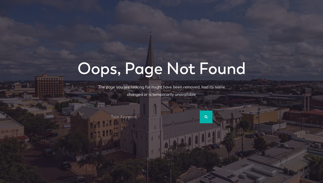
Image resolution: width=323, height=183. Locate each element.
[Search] (206, 117)
